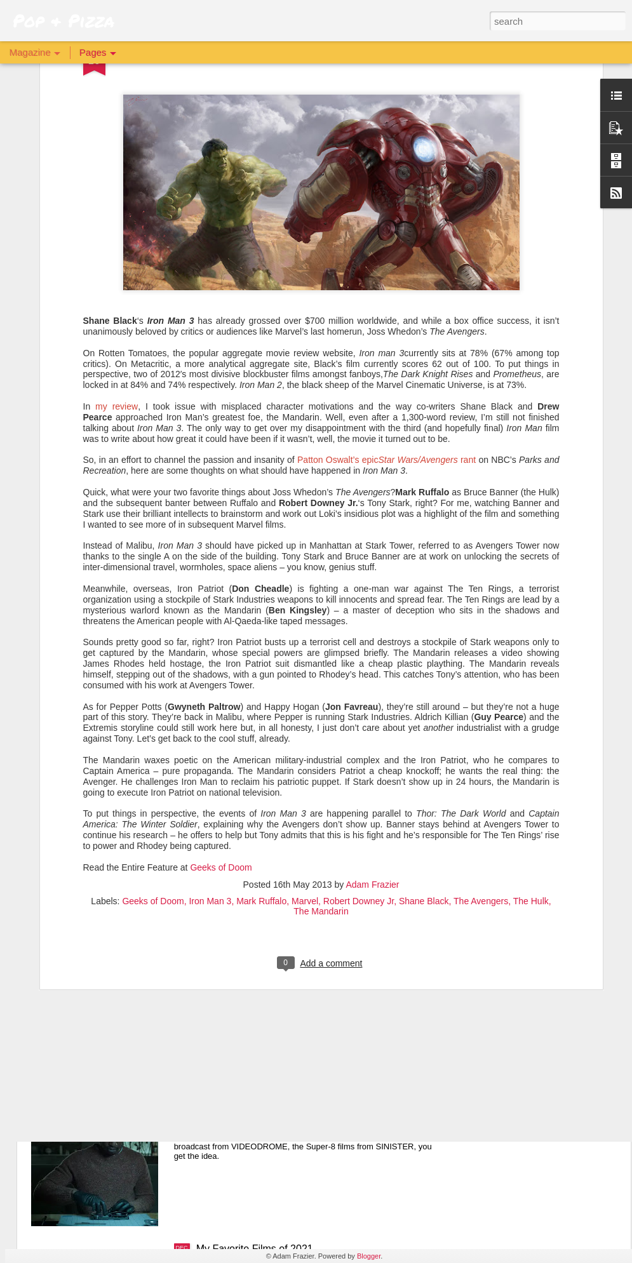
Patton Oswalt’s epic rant (386, 242)
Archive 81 (220, 1104)
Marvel (305, 683)
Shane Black (424, 683)
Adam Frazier (372, 666)
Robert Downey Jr (358, 683)
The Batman (224, 960)
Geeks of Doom (221, 649)
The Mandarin (320, 693)
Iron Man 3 (210, 683)
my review (116, 188)
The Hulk (531, 683)
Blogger (368, 1256)
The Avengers (481, 683)
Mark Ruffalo (261, 683)
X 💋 (207, 817)
